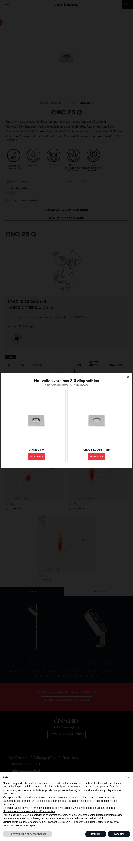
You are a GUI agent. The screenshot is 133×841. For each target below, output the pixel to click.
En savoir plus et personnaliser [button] (27, 834)
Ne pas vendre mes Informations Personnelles (29, 811)
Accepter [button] (118, 834)
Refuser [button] (95, 834)
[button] (128, 777)
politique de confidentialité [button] (88, 818)
